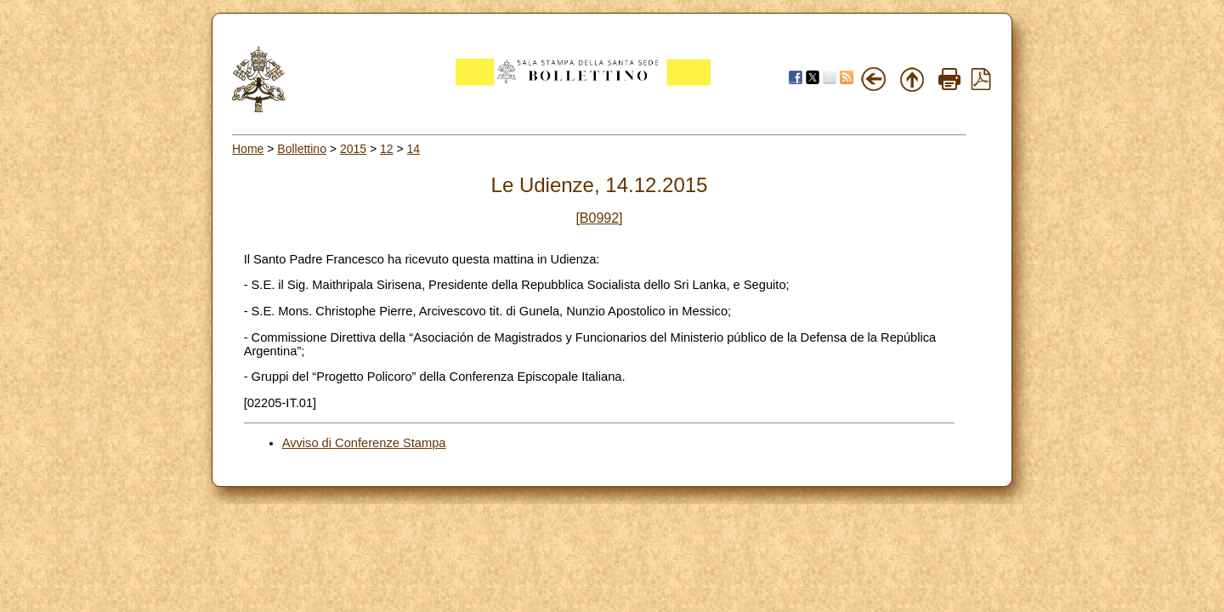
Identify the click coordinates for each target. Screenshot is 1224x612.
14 (414, 149)
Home (248, 149)
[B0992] (598, 218)
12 (387, 149)
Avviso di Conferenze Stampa (364, 443)
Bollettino (301, 149)
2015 (353, 149)
